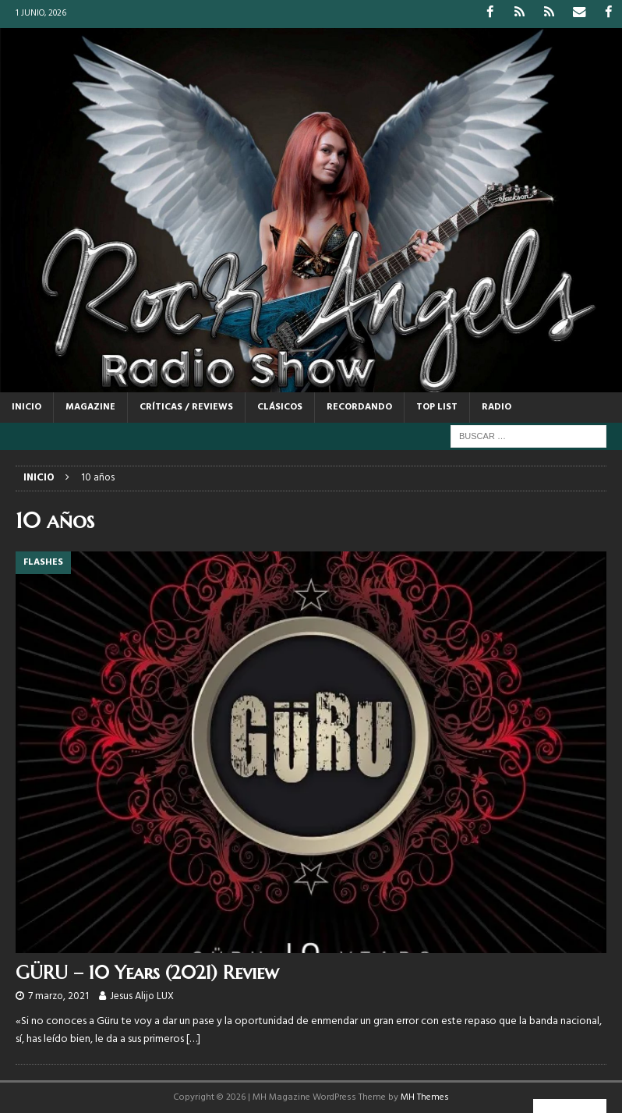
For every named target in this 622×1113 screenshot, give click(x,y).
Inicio (26, 407)
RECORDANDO (359, 407)
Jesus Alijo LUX (142, 996)
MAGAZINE (90, 407)
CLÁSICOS (279, 407)
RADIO (496, 407)
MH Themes (425, 1096)
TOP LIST (437, 407)
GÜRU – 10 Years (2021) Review (147, 972)
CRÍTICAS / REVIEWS (186, 407)
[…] (193, 1038)
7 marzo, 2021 (58, 996)
